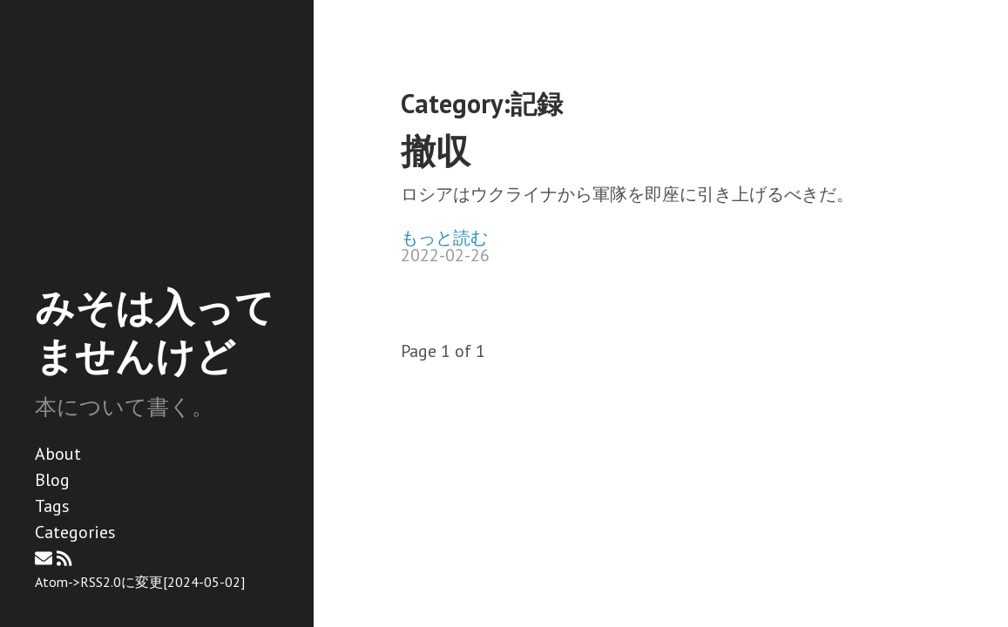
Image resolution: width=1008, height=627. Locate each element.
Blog (52, 480)
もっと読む (444, 237)
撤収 (435, 150)
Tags (52, 506)
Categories (75, 532)
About (58, 453)
